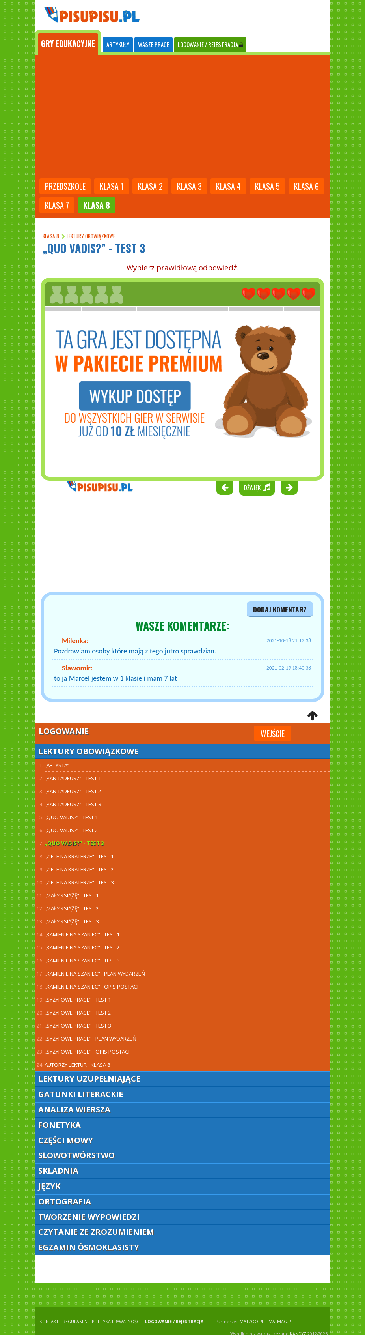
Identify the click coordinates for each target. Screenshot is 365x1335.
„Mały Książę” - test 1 (72, 895)
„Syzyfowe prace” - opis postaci (87, 1051)
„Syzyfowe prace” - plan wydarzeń (90, 1038)
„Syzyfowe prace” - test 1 (78, 999)
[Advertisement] (182, 117)
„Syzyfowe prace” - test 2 (78, 1012)
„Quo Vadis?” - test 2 (71, 830)
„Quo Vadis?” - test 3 (74, 843)
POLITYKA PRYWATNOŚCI (116, 1321)
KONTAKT (48, 1321)
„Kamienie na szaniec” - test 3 (82, 960)
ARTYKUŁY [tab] (117, 44)
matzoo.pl (252, 1321)
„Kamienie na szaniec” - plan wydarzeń (95, 973)
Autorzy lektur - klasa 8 (77, 1064)
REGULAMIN (75, 1321)
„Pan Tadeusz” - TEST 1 (73, 778)
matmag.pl (280, 1321)
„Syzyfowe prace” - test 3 (78, 1025)
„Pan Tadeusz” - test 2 (73, 791)
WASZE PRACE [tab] (153, 44)
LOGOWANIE (210, 44)
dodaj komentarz (280, 609)
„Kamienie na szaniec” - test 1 (82, 934)
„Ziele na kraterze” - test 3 (79, 882)
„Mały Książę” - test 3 (72, 921)
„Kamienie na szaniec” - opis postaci (91, 986)
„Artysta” (57, 765)
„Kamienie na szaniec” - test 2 (82, 947)
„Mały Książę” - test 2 (72, 908)
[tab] (68, 42)
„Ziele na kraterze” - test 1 (79, 856)
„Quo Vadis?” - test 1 (71, 817)
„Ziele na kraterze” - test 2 (79, 869)
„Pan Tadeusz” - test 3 (73, 804)
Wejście (273, 734)
